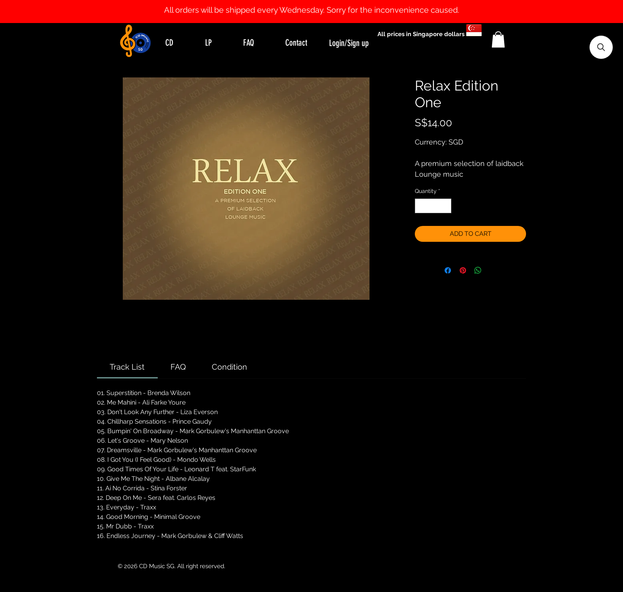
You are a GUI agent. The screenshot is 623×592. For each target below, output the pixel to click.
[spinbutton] (433, 206)
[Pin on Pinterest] (463, 270)
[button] (498, 39)
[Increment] (445, 206)
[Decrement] (421, 206)
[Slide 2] (318, 3)
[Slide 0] (304, 3)
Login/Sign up (349, 43)
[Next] (578, 11)
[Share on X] (493, 270)
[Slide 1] (311, 3)
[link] (127, 367)
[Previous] (45, 11)
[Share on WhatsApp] (478, 270)
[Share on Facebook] (448, 270)
